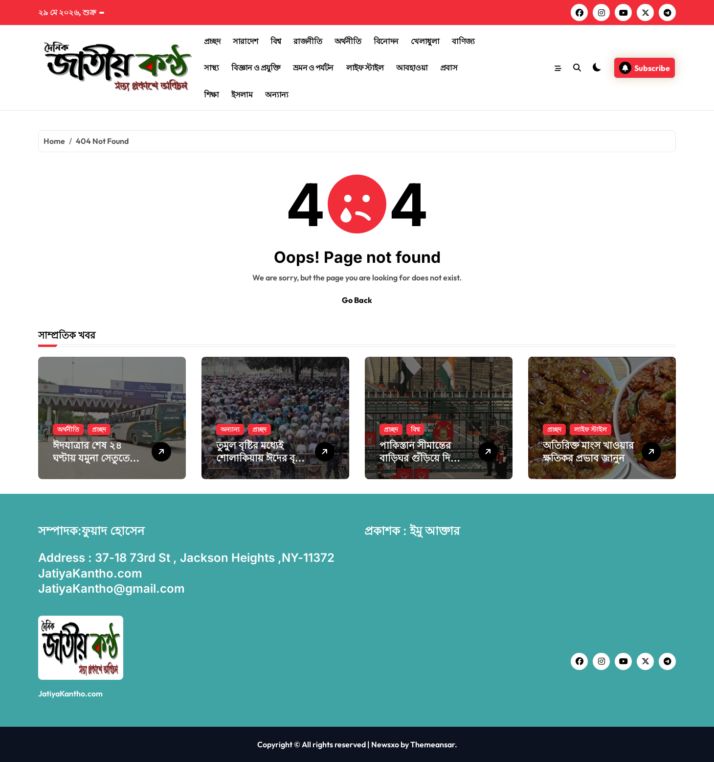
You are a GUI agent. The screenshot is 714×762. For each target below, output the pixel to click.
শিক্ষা (211, 94)
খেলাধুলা (425, 41)
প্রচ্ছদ (212, 41)
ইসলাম (241, 94)
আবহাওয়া (412, 67)
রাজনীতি (307, 41)
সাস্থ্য (211, 67)
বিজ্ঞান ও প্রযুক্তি (255, 67)
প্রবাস (449, 67)
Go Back (357, 300)
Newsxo (385, 744)
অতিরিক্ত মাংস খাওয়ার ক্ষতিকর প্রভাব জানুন (588, 451)
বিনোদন (386, 41)
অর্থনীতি (348, 41)
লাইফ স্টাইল (365, 67)
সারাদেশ (245, 41)
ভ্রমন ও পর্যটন (313, 67)
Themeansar (432, 744)
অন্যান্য (277, 94)
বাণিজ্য (463, 41)
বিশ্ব (275, 41)
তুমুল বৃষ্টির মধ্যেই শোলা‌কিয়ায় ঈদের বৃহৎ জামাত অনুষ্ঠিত (261, 458)
